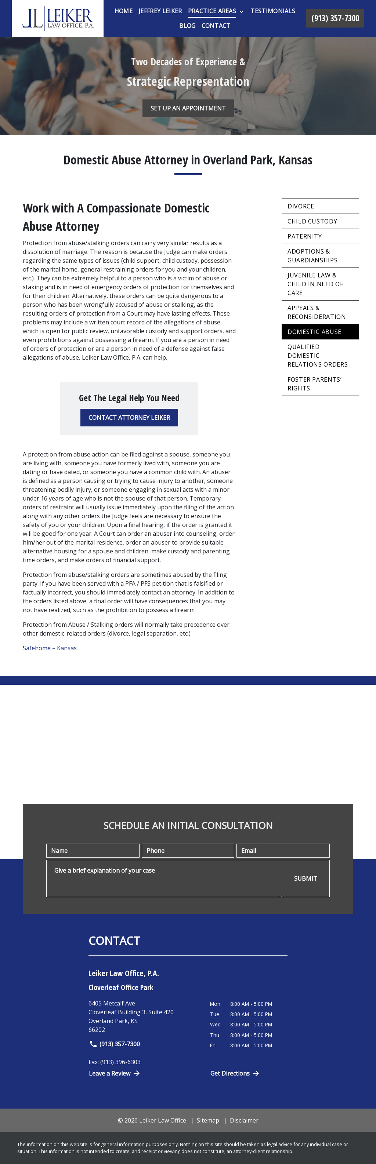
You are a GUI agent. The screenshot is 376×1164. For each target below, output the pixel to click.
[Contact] (216, 25)
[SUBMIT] (305, 879)
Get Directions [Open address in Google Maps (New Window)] (235, 1073)
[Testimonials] (272, 11)
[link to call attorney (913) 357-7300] (335, 18)
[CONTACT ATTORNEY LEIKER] (129, 417)
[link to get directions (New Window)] (143, 1016)
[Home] (123, 11)
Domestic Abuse (314, 332)
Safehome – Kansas (50, 648)
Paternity (305, 236)
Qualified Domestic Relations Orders (318, 355)
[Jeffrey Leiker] (160, 11)
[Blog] (187, 25)
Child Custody (312, 221)
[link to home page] (58, 18)
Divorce (301, 206)
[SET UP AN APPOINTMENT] (188, 108)
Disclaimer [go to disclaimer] (244, 1120)
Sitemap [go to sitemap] (208, 1120)
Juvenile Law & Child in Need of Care (315, 284)
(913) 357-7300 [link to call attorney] (114, 1044)
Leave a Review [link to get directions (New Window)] (115, 1073)
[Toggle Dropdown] (241, 11)
